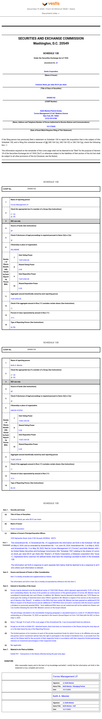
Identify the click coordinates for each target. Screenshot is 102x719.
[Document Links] (51, 13)
